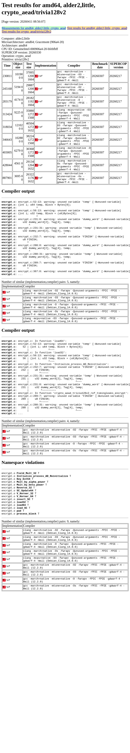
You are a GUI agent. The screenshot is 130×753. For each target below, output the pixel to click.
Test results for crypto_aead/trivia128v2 (26, 31)
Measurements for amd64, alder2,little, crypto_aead (34, 28)
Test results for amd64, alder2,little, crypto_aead (97, 28)
